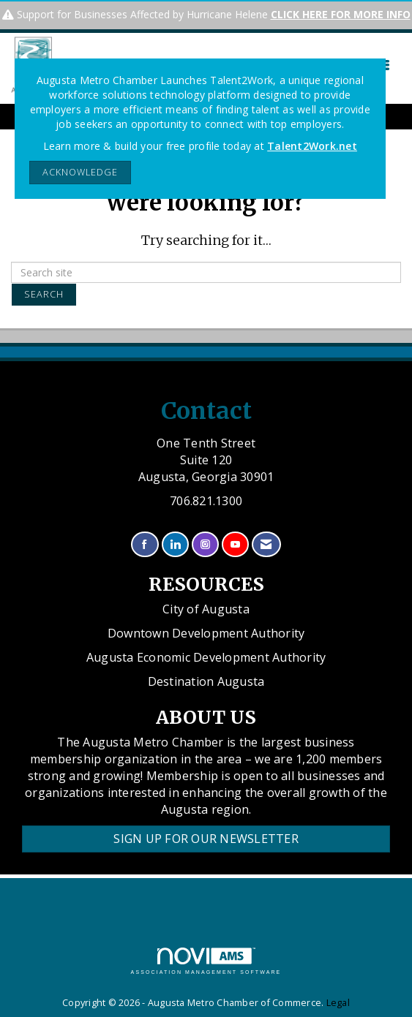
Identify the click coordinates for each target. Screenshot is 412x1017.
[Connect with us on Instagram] (205, 544)
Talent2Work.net (312, 146)
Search (44, 294)
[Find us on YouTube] (235, 544)
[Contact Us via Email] (266, 544)
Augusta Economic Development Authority (206, 657)
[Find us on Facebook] (144, 544)
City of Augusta (206, 609)
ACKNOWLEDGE (80, 172)
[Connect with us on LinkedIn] (175, 544)
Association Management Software (206, 961)
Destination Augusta (206, 681)
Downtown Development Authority (206, 633)
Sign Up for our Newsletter (206, 839)
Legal (338, 1003)
